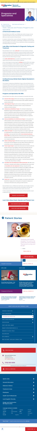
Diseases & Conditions (7, 310)
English (4, 409)
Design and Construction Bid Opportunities (9, 403)
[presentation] (29, 246)
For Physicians (5, 322)
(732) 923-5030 (10, 362)
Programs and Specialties (9, 316)
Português (30, 413)
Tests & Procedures (6, 313)
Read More (26, 251)
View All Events (27, 291)
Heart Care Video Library (8, 325)
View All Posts (27, 263)
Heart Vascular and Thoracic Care (18, 24)
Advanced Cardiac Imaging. (9, 98)
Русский (4, 414)
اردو (28, 414)
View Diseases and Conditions (18, 203)
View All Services (9, 369)
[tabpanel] (18, 229)
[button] (31, 429)
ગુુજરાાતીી (4, 411)
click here (27, 421)
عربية (12, 409)
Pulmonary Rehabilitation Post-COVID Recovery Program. (14, 119)
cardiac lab (17, 50)
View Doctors (8, 350)
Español (17, 414)
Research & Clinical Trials (8, 330)
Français (29, 409)
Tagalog (21, 409)
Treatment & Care (6, 24)
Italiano (29, 411)
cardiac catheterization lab (10, 58)
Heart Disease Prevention (8, 319)
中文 (12, 413)
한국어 (4, 413)
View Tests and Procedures (18, 208)
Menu (2, 429)
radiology (21, 62)
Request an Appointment (18, 195)
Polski (21, 413)
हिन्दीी (20, 411)
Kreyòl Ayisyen (14, 411)
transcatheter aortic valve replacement (12, 166)
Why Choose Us (5, 336)
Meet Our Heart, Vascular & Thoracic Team (12, 339)
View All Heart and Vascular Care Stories (29, 256)
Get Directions (9, 359)
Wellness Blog (5, 333)
